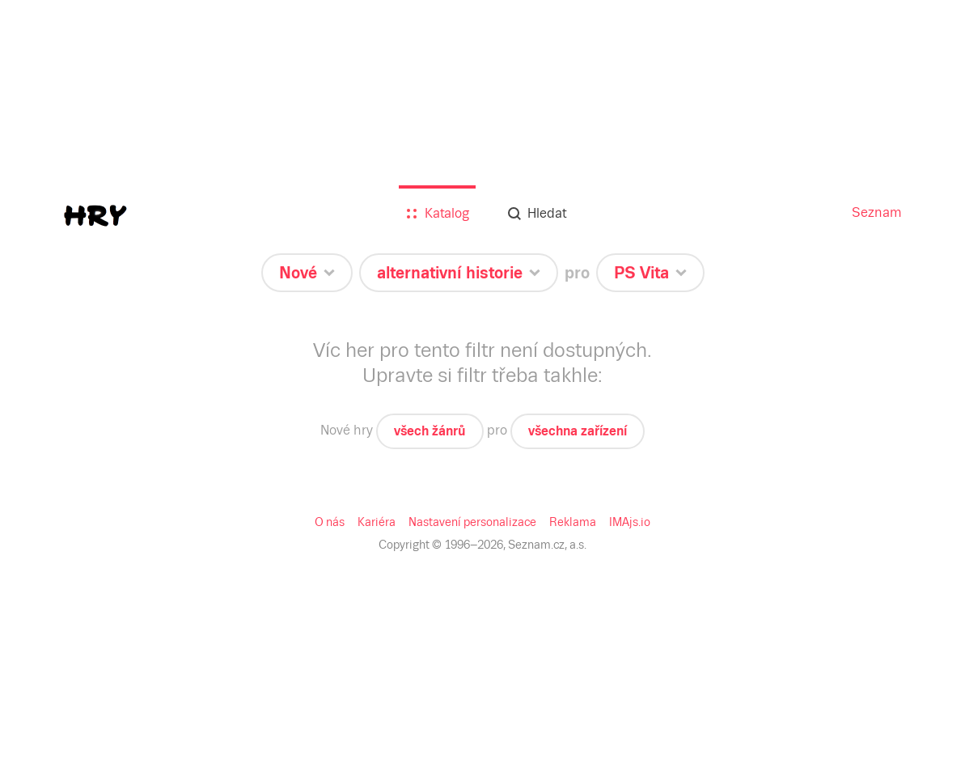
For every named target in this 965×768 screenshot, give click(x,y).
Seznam (877, 212)
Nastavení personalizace (472, 522)
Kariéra (377, 522)
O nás (330, 522)
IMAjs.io (629, 522)
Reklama (572, 522)
